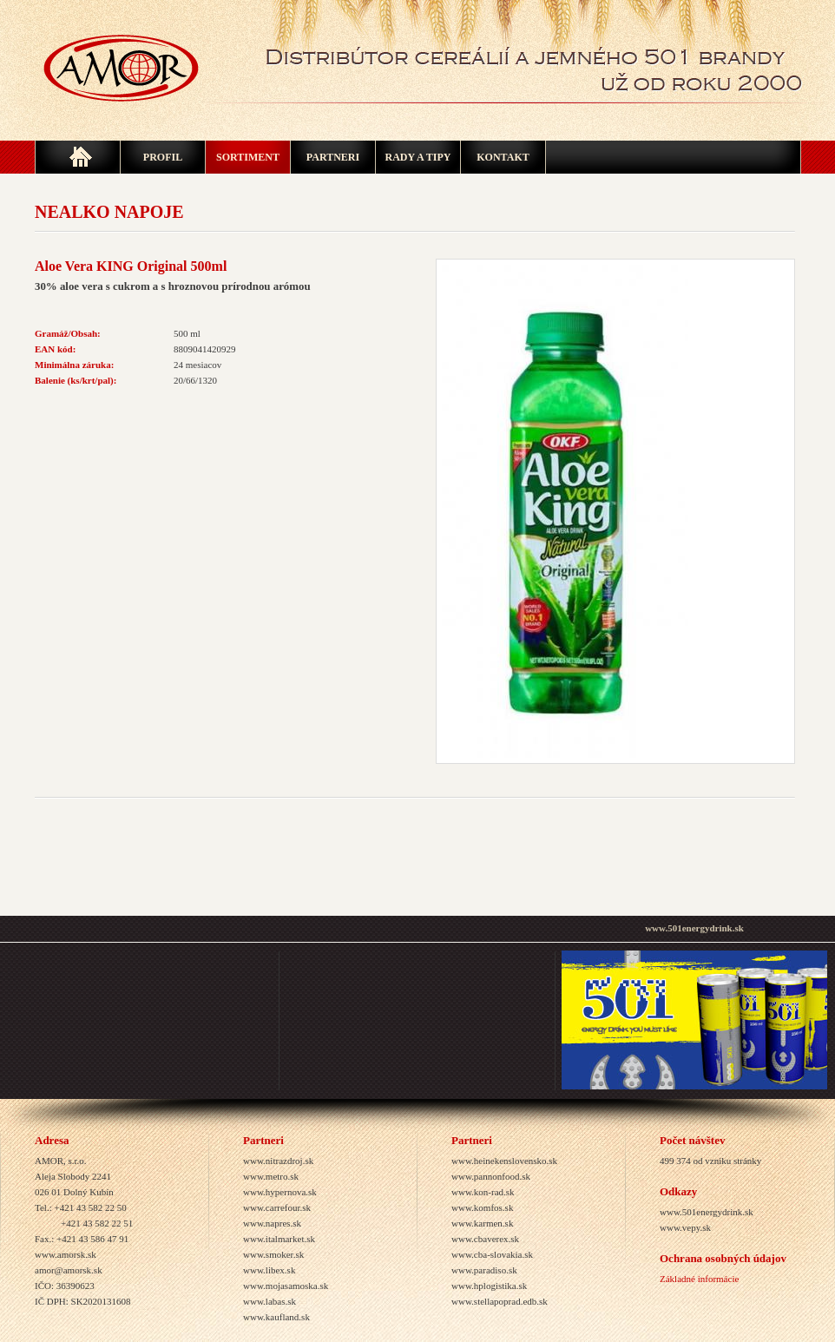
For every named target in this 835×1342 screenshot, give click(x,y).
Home (78, 157)
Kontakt (503, 157)
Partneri (332, 157)
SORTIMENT (247, 157)
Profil (162, 157)
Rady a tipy (417, 157)
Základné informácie (699, 1278)
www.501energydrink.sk (694, 928)
